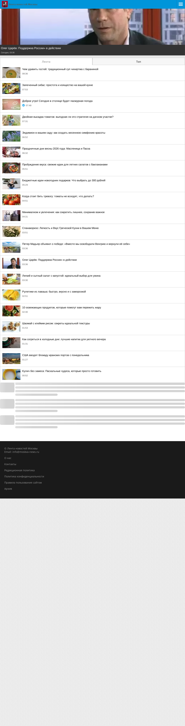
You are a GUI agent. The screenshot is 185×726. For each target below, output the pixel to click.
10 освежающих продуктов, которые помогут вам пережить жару (61, 307)
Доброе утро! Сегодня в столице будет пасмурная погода (57, 100)
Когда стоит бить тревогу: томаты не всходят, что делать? (58, 196)
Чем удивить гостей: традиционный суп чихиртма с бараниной (60, 69)
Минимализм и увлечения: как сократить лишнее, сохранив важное (63, 212)
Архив (8, 488)
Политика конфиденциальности (24, 476)
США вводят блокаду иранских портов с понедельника (55, 355)
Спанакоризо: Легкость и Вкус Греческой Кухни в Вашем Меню (60, 228)
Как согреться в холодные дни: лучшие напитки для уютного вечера (64, 339)
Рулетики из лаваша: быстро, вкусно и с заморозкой (54, 291)
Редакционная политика (19, 470)
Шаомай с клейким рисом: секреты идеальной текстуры (56, 323)
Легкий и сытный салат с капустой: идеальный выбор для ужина (61, 275)
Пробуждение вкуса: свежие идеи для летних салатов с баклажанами (64, 164)
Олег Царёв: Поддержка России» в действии (31, 48)
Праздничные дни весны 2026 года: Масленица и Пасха (56, 148)
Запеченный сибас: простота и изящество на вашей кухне (57, 85)
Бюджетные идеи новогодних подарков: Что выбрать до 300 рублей (63, 180)
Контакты (10, 464)
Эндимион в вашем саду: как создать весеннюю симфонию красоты (63, 132)
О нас (7, 458)
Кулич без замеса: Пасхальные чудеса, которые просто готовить (61, 371)
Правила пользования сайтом (23, 482)
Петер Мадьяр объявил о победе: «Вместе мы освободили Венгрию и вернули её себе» (76, 243)
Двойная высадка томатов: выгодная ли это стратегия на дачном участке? (67, 116)
